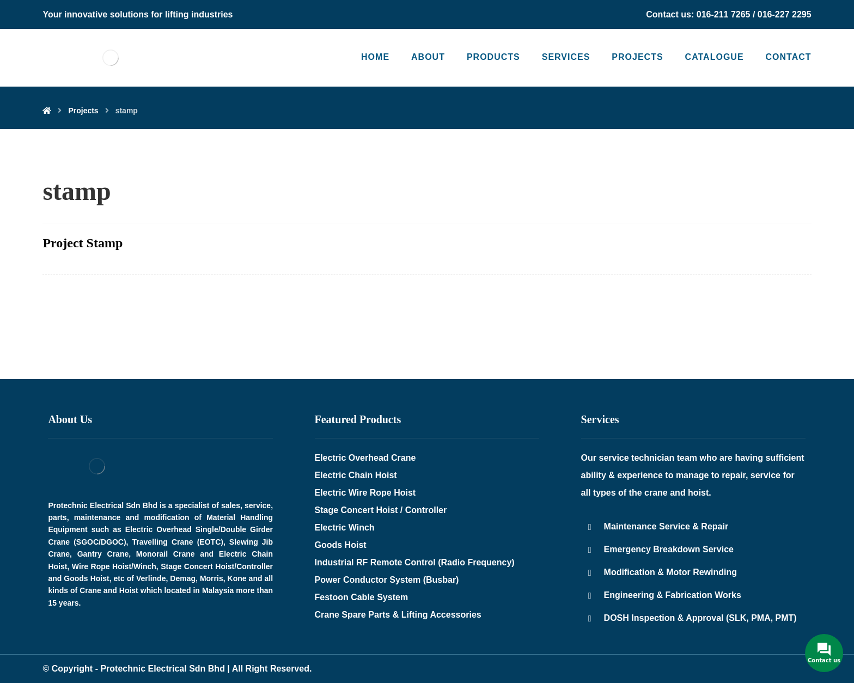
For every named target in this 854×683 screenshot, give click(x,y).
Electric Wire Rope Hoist (365, 492)
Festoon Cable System (361, 597)
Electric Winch (345, 527)
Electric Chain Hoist (356, 475)
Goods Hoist (341, 545)
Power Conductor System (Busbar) (387, 579)
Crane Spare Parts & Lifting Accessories (398, 614)
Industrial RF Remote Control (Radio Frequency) (415, 562)
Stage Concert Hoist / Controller (381, 510)
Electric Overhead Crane (365, 457)
